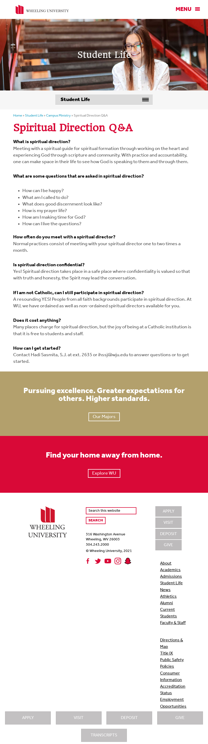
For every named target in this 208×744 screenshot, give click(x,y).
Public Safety (172, 660)
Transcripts (104, 735)
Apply (28, 718)
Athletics (168, 597)
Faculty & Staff (173, 623)
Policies (167, 667)
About (165, 563)
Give (180, 718)
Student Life (171, 583)
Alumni (166, 603)
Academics (170, 570)
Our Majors (104, 416)
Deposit (129, 718)
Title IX (166, 653)
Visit (78, 718)
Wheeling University (42, 9)
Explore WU (104, 473)
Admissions (171, 577)
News (165, 590)
